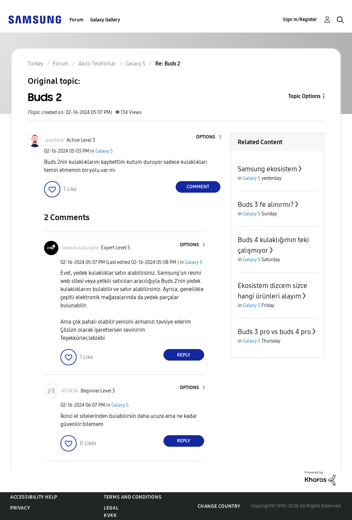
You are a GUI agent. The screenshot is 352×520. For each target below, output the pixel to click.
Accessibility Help (33, 497)
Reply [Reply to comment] (183, 355)
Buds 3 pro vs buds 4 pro (274, 332)
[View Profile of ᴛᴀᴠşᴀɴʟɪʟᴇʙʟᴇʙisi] (80, 248)
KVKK (110, 515)
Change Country (219, 506)
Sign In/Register (300, 19)
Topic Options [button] (304, 96)
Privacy (20, 508)
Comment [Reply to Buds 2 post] (198, 187)
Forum (76, 20)
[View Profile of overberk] (54, 140)
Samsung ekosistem (267, 169)
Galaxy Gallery (105, 20)
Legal (111, 508)
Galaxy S (104, 151)
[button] (208, 137)
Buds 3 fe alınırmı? (266, 204)
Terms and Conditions (132, 497)
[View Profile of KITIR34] (70, 391)
